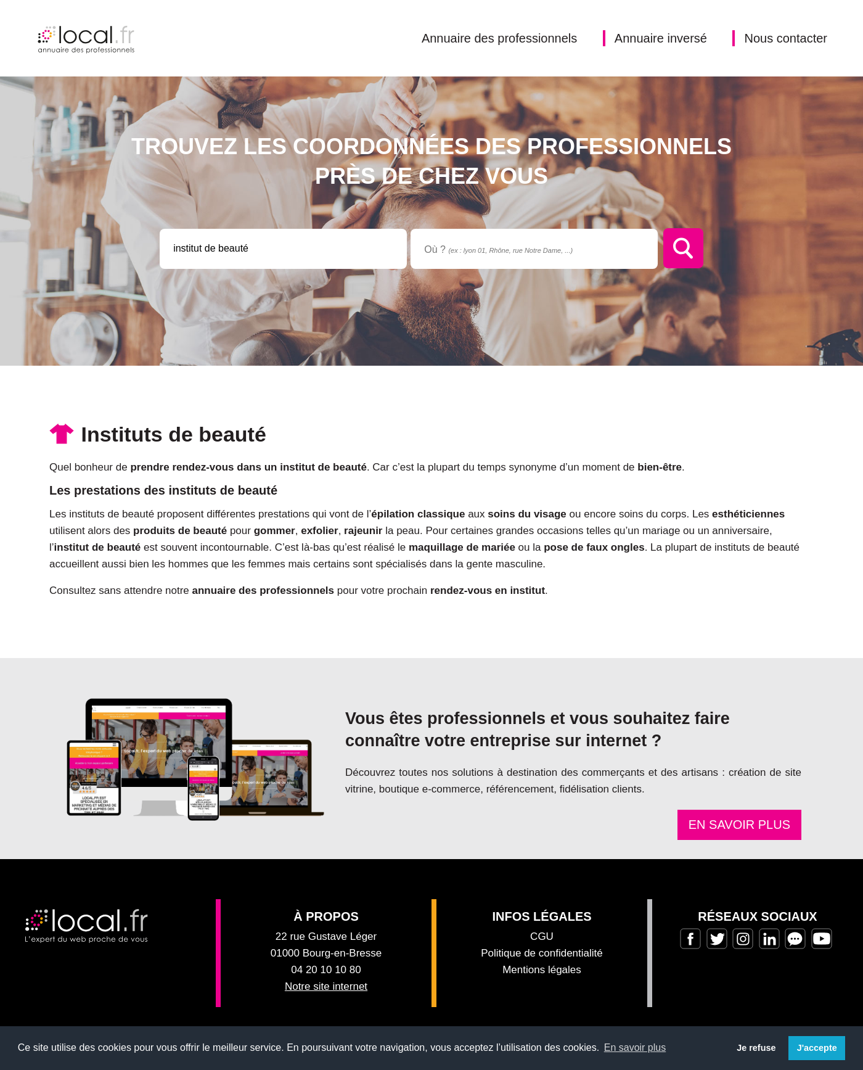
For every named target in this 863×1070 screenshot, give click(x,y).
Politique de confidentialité (542, 953)
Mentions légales (541, 970)
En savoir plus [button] (635, 1047)
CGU (542, 936)
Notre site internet (326, 986)
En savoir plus (739, 824)
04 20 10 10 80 (326, 970)
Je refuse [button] (756, 1048)
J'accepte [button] (817, 1048)
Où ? (498, 249)
